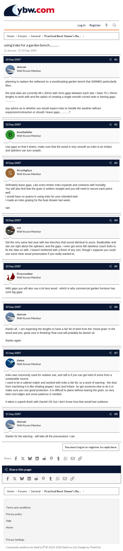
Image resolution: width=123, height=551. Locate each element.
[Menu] (8, 25)
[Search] (114, 25)
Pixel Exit (95, 547)
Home (9, 527)
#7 (116, 353)
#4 (116, 220)
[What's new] (106, 25)
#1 (116, 59)
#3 (116, 162)
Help (8, 520)
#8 (116, 414)
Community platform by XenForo (41, 547)
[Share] (110, 59)
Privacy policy (14, 514)
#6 (116, 306)
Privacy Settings (15, 539)
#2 (116, 124)
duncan (11, 50)
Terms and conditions (18, 507)
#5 (116, 266)
